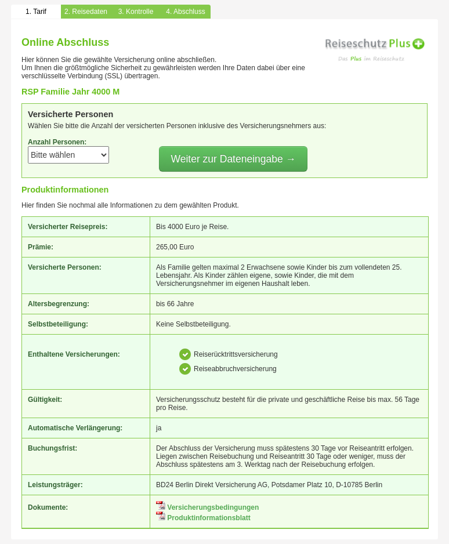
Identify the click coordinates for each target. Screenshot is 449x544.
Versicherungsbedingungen (207, 507)
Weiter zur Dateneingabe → (233, 159)
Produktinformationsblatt (203, 518)
